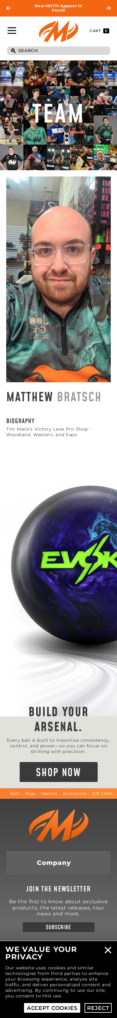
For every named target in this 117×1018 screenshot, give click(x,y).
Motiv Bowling (58, 31)
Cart (99, 30)
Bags (30, 793)
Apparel (49, 793)
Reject (98, 1008)
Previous (8, 8)
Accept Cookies (52, 1008)
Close (108, 950)
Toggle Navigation (12, 30)
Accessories (75, 793)
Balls (15, 793)
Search (13, 51)
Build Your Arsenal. (58, 720)
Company (54, 862)
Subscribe (58, 927)
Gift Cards (102, 793)
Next (108, 8)
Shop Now (58, 772)
